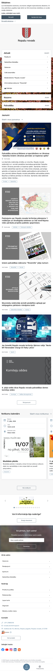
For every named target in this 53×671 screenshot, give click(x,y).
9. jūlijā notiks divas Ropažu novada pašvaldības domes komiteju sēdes (25, 389)
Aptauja (27, 309)
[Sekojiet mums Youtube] (7, 649)
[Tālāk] (47, 500)
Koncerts (6, 472)
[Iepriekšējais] (5, 500)
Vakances (5, 561)
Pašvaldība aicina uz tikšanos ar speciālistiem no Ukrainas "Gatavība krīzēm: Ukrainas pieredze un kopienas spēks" (25, 154)
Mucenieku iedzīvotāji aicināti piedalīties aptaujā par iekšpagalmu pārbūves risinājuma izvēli (24, 304)
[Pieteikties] (26, 546)
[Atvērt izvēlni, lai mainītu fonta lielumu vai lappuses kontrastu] (39, 667)
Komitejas (13, 394)
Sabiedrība (13, 181)
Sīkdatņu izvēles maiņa (9, 611)
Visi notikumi (26, 488)
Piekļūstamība (6, 595)
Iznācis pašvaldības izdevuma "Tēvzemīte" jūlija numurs (25, 263)
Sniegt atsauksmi (26, 520)
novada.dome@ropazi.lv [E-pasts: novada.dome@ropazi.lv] (11, 626)
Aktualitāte (13, 267)
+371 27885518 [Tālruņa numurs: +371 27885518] (9, 623)
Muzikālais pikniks (10, 461)
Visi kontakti (11, 638)
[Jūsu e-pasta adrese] (26, 540)
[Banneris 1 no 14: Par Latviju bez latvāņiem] (26, 501)
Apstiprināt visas (36, 17)
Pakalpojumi (6, 566)
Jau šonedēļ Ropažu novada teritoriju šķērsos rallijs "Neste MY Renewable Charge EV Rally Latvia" (26, 346)
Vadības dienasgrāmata (25, 394)
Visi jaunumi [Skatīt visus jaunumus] (26, 402)
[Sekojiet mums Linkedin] (15, 649)
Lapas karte (6, 600)
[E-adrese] (5, 632)
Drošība (5, 181)
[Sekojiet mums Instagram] (11, 649)
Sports (12, 352)
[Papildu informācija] (10, 632)
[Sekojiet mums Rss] (19, 649)
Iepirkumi (5, 572)
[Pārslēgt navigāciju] (26, 667)
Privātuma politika (8, 590)
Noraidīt (11, 17)
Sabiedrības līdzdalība (16, 309)
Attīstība (15, 227)
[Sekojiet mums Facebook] (2, 649)
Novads (21, 267)
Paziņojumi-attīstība (26, 227)
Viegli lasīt (5, 606)
